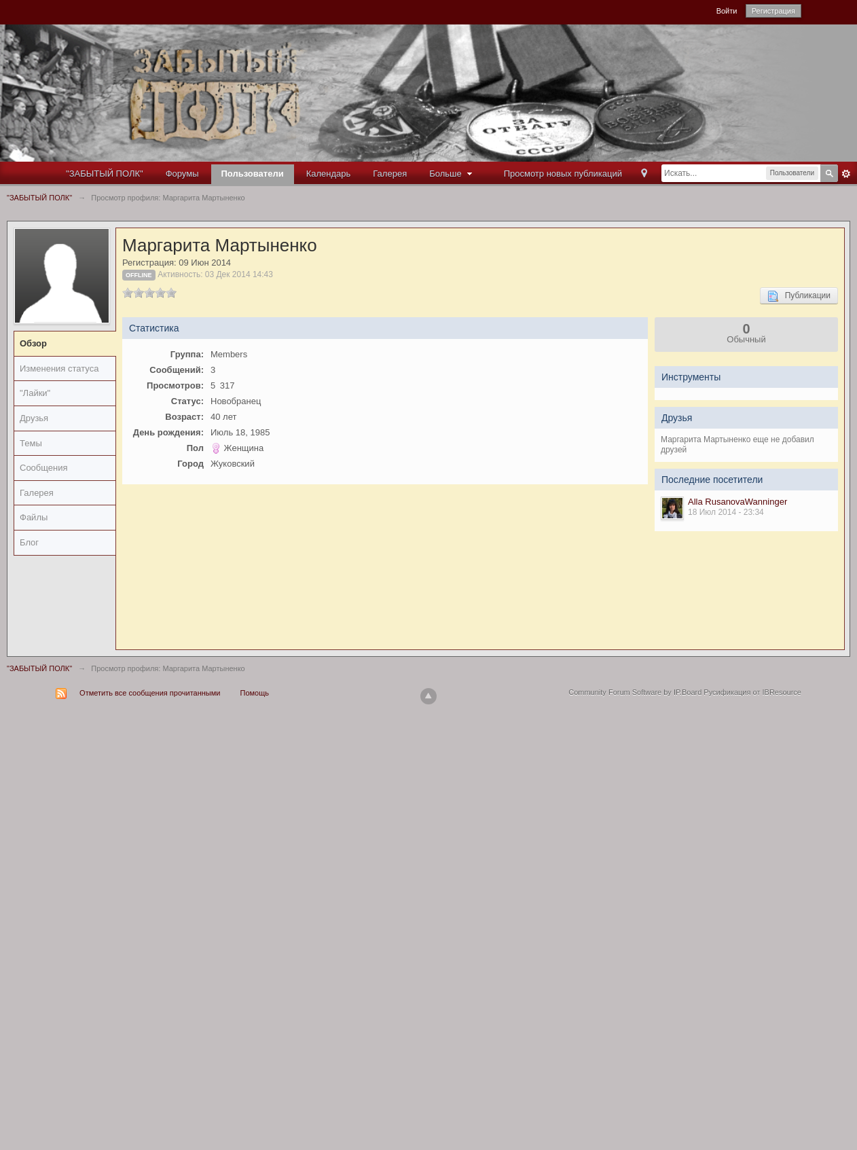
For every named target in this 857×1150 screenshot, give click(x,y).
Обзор (33, 343)
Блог (29, 542)
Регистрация (773, 11)
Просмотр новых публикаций (563, 173)
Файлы (34, 517)
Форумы (182, 173)
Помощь (255, 693)
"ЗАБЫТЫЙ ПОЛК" (104, 173)
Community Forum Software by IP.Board (634, 692)
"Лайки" (35, 393)
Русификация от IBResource (751, 692)
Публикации (799, 296)
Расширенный (846, 174)
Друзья (34, 418)
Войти (726, 11)
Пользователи (252, 173)
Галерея (390, 173)
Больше (452, 173)
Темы (31, 443)
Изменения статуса (59, 368)
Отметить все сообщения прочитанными (149, 693)
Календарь (328, 173)
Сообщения (44, 468)
